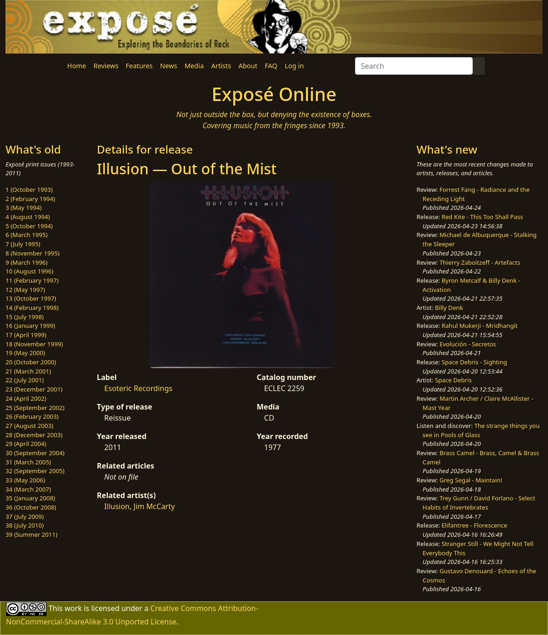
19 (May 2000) (25, 353)
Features (139, 65)
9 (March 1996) (27, 262)
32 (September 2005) (35, 471)
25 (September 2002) (35, 408)
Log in (294, 65)
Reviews (105, 65)
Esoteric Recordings (138, 388)
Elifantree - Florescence (474, 525)
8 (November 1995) (33, 253)
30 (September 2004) (35, 453)
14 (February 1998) (32, 307)
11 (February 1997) (32, 280)
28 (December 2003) (34, 435)
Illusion (117, 506)
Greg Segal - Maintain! (471, 480)
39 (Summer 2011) (31, 534)
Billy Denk (449, 307)
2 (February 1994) (30, 199)
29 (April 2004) (26, 443)
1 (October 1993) (29, 189)
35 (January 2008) (30, 498)
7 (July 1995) (23, 244)
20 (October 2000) (31, 362)
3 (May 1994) (24, 207)
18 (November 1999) (34, 344)
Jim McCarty (154, 506)
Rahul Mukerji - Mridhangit (480, 325)
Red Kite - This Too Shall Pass (482, 217)
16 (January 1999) (30, 325)
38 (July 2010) (25, 525)
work (73, 608)
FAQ (271, 65)
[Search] (414, 66)
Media (194, 65)
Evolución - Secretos (468, 344)
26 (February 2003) (32, 416)
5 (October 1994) (29, 226)
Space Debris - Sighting (474, 362)
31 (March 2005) (28, 462)
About (248, 65)
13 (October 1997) (31, 298)
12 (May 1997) (25, 289)
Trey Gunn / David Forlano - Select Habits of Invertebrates (478, 502)
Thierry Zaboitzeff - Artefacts (480, 262)
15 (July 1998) (25, 317)
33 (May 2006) (25, 480)
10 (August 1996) (29, 271)
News (168, 65)
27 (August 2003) (29, 425)
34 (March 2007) (28, 489)
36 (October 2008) (31, 507)
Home (76, 65)
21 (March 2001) (28, 371)
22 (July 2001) (25, 380)
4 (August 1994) (28, 217)
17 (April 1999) (26, 335)
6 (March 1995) (27, 235)
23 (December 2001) (34, 389)
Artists (221, 65)
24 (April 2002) (26, 398)
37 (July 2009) (25, 516)
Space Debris (453, 380)
